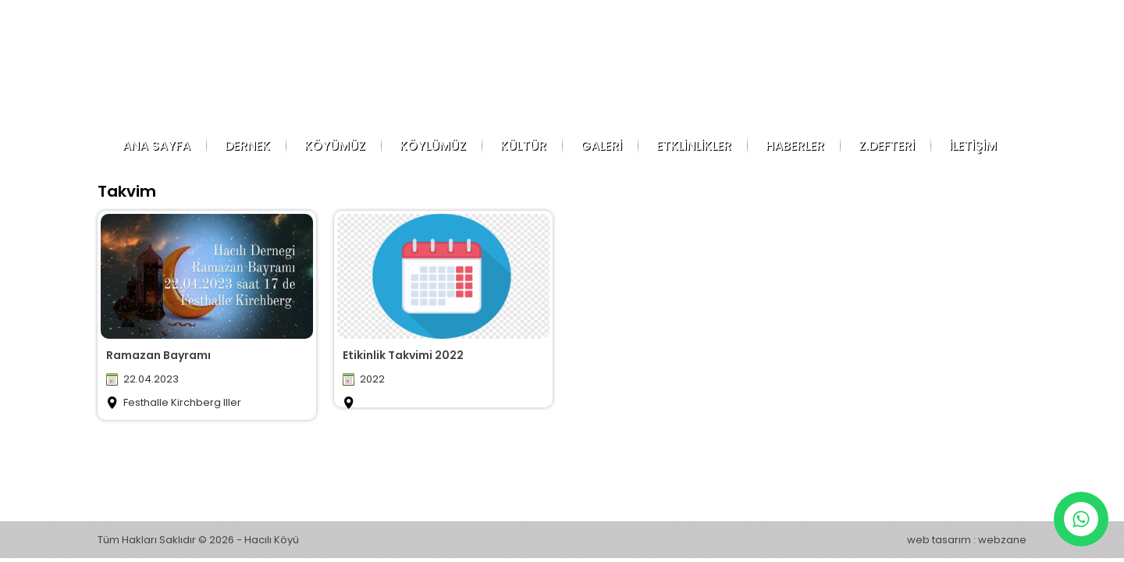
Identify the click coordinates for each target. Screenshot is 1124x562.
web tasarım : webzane (966, 539)
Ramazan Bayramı (158, 354)
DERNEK (247, 146)
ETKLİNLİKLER (693, 146)
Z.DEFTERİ (887, 146)
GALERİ (601, 146)
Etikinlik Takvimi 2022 (403, 354)
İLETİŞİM (973, 146)
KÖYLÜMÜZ (433, 146)
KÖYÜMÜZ (334, 146)
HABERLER (795, 146)
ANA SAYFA (156, 146)
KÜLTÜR (523, 146)
